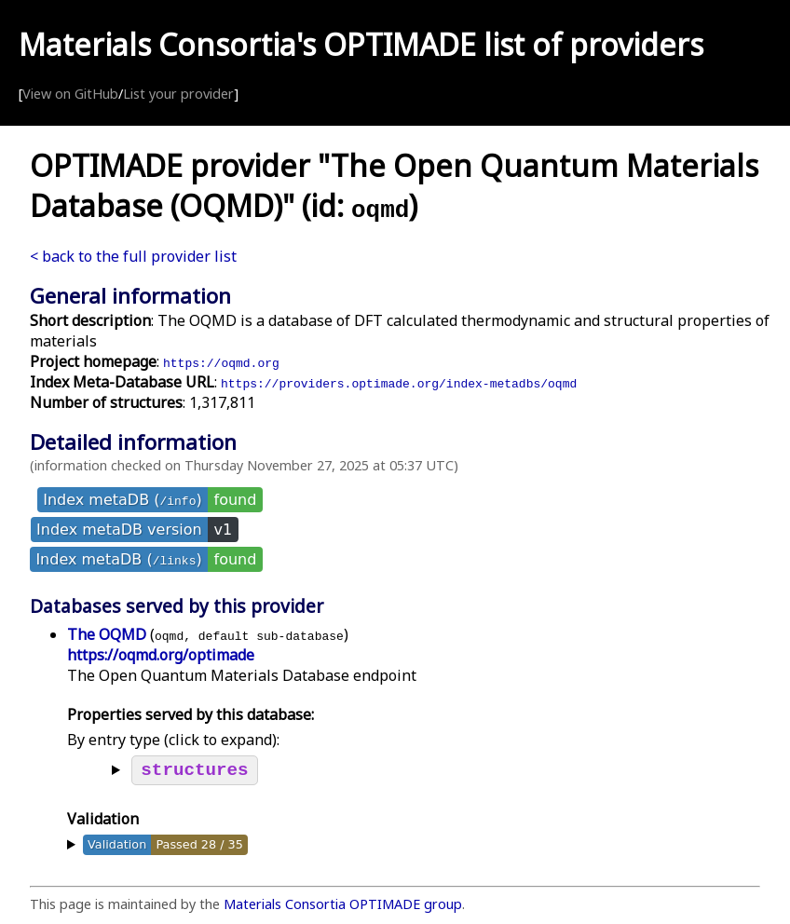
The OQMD (106, 634)
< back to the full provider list (133, 256)
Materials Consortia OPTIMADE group (343, 908)
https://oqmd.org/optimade (160, 655)
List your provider (178, 93)
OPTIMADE (399, 44)
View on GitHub (70, 93)
